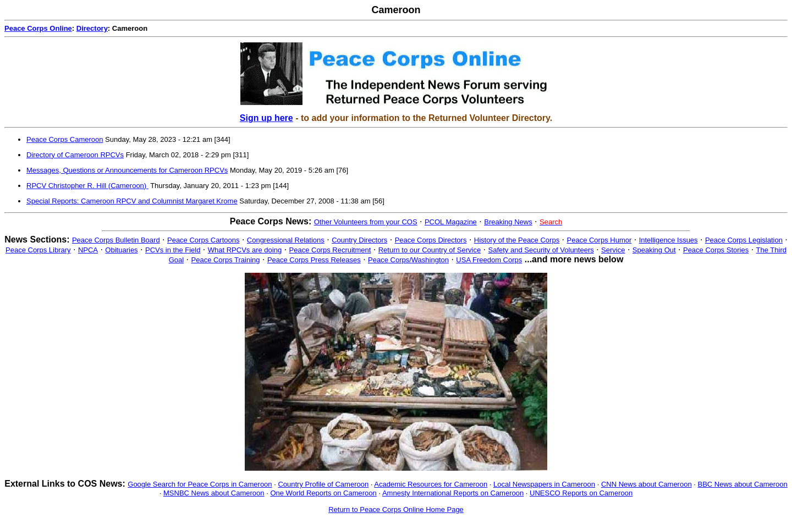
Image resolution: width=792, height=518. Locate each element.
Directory (92, 28)
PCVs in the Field (172, 250)
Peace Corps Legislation (744, 240)
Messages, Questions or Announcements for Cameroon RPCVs (127, 170)
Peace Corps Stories (716, 250)
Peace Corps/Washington (408, 260)
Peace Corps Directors (431, 240)
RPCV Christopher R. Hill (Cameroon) (87, 185)
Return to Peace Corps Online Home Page (396, 509)
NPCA (88, 250)
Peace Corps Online (38, 28)
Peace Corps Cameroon (64, 139)
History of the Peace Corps (516, 240)
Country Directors (359, 240)
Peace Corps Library (38, 250)
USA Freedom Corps (489, 260)
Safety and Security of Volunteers (541, 250)
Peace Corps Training (225, 260)
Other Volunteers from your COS (365, 222)
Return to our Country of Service (429, 250)
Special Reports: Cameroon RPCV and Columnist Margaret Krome (132, 201)
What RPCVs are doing (245, 250)
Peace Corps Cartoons (203, 240)
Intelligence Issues (668, 240)
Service (613, 250)
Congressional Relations (285, 240)
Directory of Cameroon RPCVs (75, 155)
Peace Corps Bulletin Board (116, 240)
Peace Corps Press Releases (314, 260)
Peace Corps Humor (599, 240)
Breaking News (508, 222)
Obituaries (121, 250)
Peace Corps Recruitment (330, 250)
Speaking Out (654, 250)
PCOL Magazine (451, 222)
